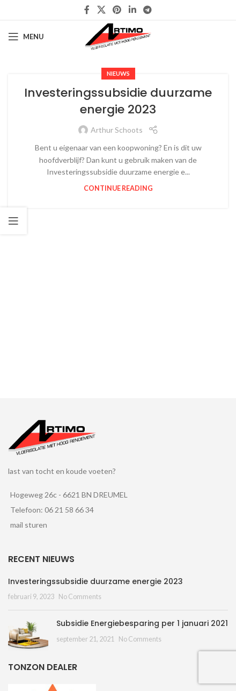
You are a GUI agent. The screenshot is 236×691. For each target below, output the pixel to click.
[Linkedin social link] (132, 10)
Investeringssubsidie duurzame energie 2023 (118, 101)
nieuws (118, 73)
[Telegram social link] (147, 10)
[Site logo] (118, 35)
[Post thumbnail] (28, 634)
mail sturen (28, 524)
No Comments (79, 597)
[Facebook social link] (86, 10)
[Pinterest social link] (117, 10)
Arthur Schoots (117, 129)
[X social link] (101, 10)
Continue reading (118, 188)
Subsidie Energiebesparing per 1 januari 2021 (142, 623)
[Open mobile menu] (26, 36)
